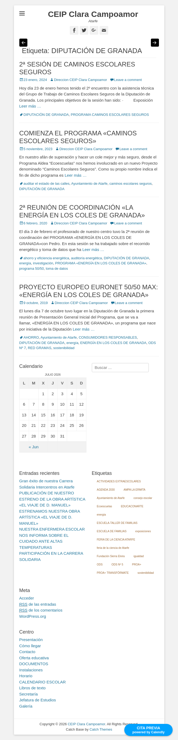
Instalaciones (31, 670)
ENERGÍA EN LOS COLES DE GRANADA (113, 343)
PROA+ (136, 564)
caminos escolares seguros (130, 184)
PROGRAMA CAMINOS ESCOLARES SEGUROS (110, 115)
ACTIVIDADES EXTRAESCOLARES (119, 481)
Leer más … (30, 106)
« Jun (34, 447)
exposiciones (143, 531)
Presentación (31, 639)
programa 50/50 (31, 269)
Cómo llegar (30, 645)
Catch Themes (100, 729)
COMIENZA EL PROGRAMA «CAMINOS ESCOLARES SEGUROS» (78, 137)
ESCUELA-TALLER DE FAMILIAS (117, 522)
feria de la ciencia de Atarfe (113, 547)
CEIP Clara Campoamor (93, 14)
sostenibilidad (63, 348)
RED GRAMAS (39, 348)
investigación (43, 263)
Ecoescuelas (104, 506)
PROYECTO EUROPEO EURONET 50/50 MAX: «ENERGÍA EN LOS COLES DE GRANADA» (88, 290)
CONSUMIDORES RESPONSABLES (108, 337)
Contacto (27, 651)
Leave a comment (128, 80)
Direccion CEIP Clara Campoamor (80, 80)
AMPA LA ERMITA (134, 489)
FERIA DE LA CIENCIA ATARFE (116, 539)
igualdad (138, 556)
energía (25, 263)
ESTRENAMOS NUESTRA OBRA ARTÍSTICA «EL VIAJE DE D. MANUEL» (49, 517)
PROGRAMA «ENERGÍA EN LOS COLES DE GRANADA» (100, 263)
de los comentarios (41, 610)
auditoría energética (86, 258)
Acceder (26, 598)
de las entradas (37, 604)
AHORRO (31, 337)
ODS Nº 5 (117, 564)
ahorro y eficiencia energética (46, 258)
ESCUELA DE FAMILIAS (112, 531)
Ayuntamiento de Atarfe (89, 184)
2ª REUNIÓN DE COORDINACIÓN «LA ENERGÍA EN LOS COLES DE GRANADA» (82, 211)
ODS (100, 564)
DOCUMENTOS (33, 663)
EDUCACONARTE (132, 506)
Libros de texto (32, 688)
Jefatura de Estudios (37, 700)
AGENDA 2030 (106, 489)
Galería (25, 706)
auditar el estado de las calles (47, 184)
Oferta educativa (34, 658)
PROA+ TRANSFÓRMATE (113, 572)
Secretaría (28, 694)
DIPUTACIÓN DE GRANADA (46, 115)
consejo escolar (142, 498)
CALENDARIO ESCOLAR (42, 682)
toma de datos (57, 269)
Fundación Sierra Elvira (111, 556)
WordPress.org (32, 616)
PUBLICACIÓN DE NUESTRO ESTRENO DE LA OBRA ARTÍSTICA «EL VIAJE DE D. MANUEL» (52, 499)
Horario (25, 676)
